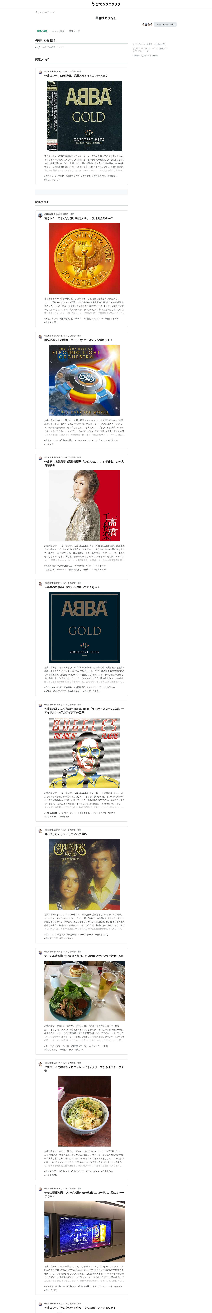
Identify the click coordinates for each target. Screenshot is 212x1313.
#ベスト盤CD (50, 1175)
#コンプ (96, 440)
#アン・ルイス (62, 1046)
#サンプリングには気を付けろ (101, 687)
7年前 (79, 705)
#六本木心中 (76, 1046)
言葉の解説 (42, 31)
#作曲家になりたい (92, 691)
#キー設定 (49, 1046)
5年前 (79, 71)
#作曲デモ (86, 176)
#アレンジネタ (66, 938)
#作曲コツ (112, 176)
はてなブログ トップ (44, 12)
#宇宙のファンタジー (93, 318)
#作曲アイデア (73, 176)
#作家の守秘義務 (64, 687)
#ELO (104, 440)
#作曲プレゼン (51, 1290)
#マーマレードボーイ (96, 566)
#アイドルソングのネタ (104, 813)
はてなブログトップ (140, 51)
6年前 (79, 457)
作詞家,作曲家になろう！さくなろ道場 (59, 71)
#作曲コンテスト (52, 180)
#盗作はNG (49, 687)
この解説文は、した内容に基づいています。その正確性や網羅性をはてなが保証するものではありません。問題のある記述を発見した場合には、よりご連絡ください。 (49, 48)
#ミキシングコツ (83, 440)
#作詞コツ (60, 934)
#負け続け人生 (66, 318)
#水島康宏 (79, 566)
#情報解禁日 (79, 687)
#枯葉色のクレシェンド (55, 569)
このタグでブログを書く (165, 24)
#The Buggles (50, 813)
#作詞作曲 (71, 934)
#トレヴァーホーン (67, 813)
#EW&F (78, 318)
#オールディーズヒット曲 (96, 1046)
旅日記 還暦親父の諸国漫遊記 (56, 214)
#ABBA (61, 176)
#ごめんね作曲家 (65, 566)
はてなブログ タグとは (141, 49)
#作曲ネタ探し (99, 176)
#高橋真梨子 (50, 566)
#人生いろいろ (51, 318)
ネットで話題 (58, 31)
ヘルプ (155, 49)
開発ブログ (163, 49)
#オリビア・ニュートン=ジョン (107, 1286)
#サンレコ (49, 444)
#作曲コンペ (50, 176)
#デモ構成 (49, 1286)
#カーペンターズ (85, 934)
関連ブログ (74, 31)
